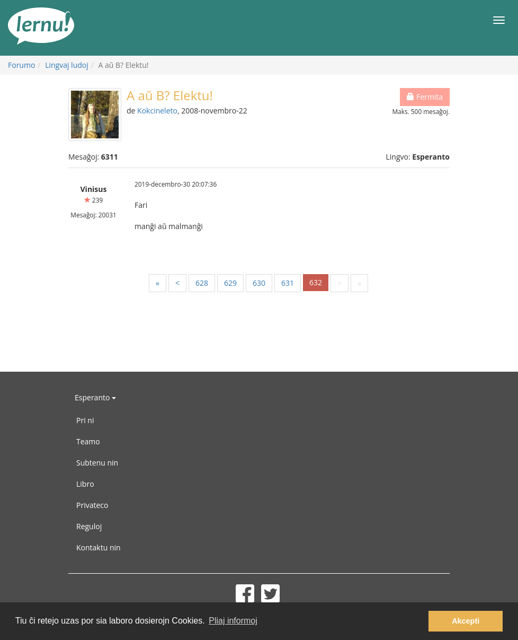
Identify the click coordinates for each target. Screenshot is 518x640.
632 (315, 282)
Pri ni (85, 420)
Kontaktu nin (98, 547)
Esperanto (95, 397)
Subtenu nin (97, 463)
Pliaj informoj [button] (233, 620)
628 (201, 283)
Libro (85, 484)
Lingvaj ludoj (66, 65)
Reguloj (89, 526)
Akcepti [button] (465, 621)
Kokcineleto (157, 111)
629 (230, 283)
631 (287, 283)
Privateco (92, 505)
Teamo (88, 441)
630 (259, 283)
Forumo (21, 65)
